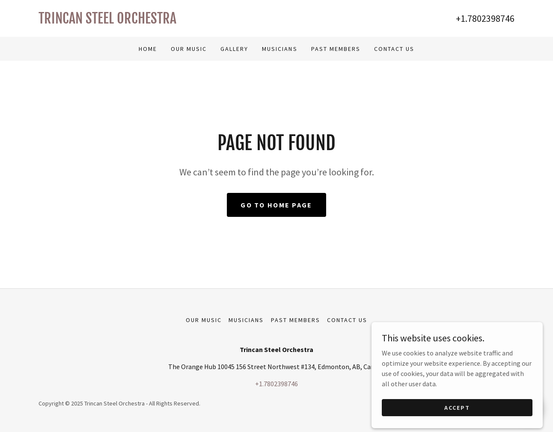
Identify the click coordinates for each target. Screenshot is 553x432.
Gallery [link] (234, 49)
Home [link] (148, 49)
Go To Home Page (276, 205)
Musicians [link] (279, 49)
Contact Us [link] (394, 49)
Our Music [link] (189, 49)
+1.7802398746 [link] (485, 18)
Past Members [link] (335, 49)
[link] (157, 21)
